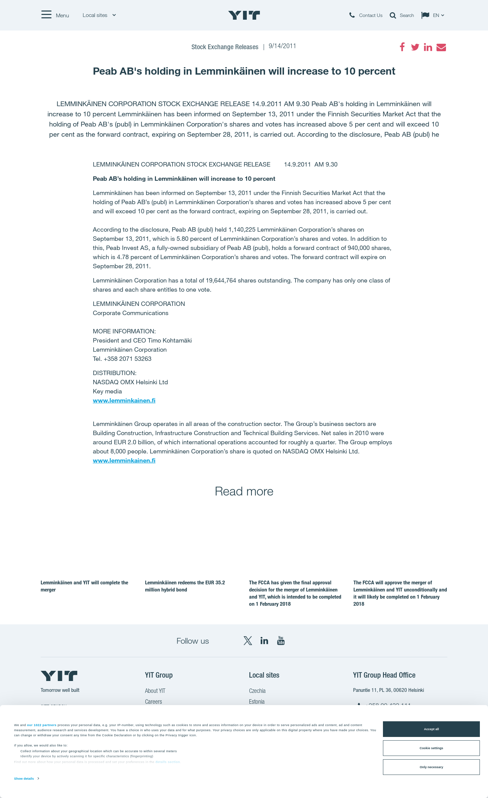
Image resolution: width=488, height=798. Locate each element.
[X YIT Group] (247, 640)
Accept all (431, 729)
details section (168, 762)
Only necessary (431, 767)
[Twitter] (415, 47)
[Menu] (55, 15)
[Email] (440, 47)
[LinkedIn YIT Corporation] (264, 640)
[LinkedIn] (428, 47)
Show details (24, 778)
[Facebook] (402, 47)
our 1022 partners (42, 724)
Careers (153, 702)
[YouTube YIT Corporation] (281, 640)
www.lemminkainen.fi (124, 400)
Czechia (257, 691)
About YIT (155, 691)
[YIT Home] (244, 15)
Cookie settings (431, 748)
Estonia (257, 702)
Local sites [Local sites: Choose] (99, 15)
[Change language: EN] (434, 15)
